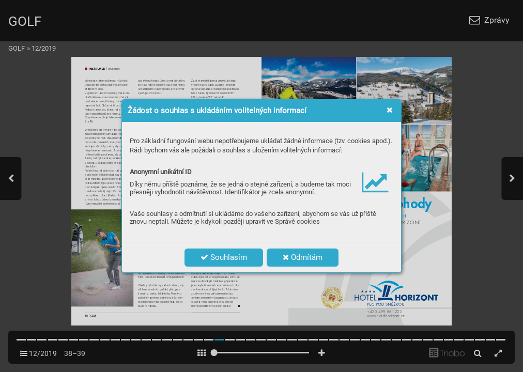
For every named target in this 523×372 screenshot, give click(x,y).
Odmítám (302, 257)
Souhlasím (224, 257)
